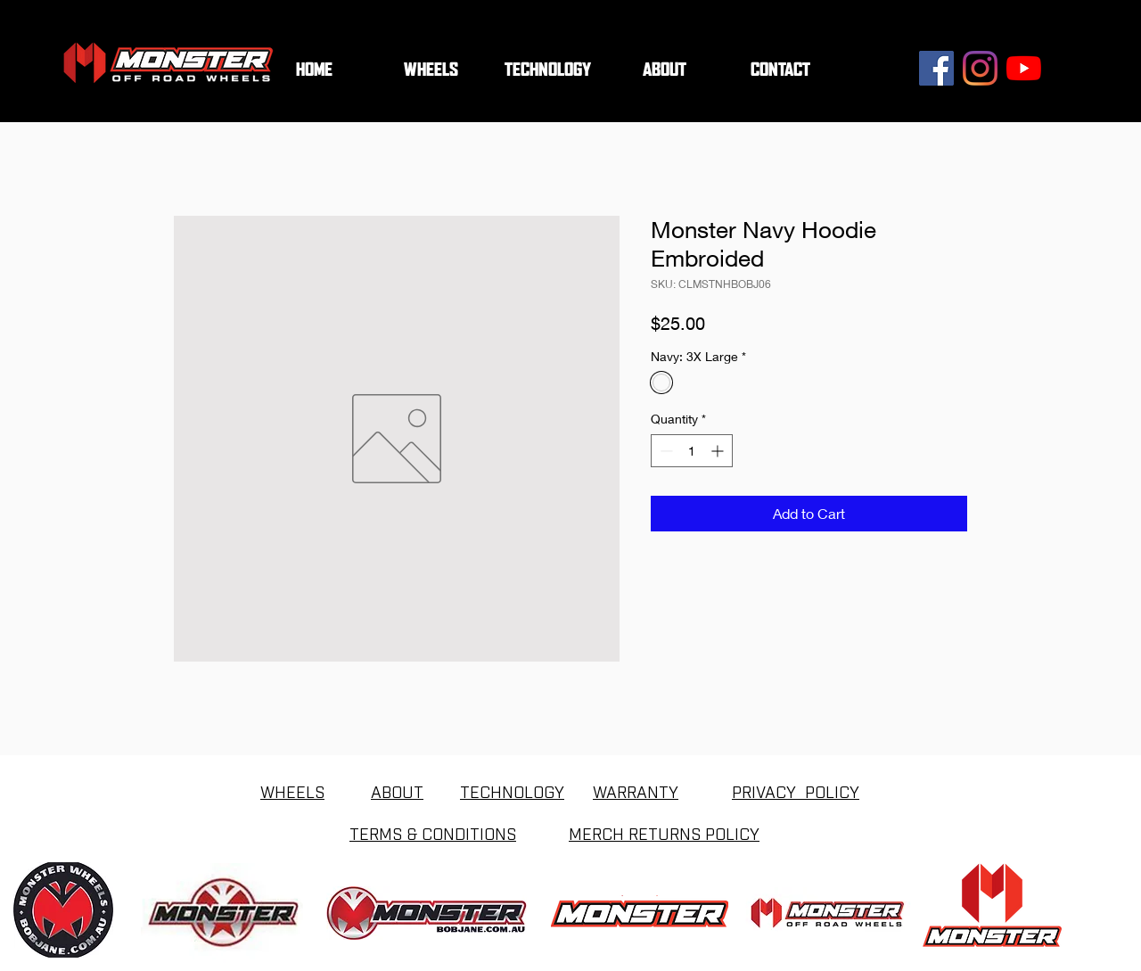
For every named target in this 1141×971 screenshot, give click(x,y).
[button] (547, 70)
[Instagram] (980, 68)
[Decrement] (664, 450)
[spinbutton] (692, 450)
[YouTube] (1023, 68)
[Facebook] (936, 68)
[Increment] (719, 450)
